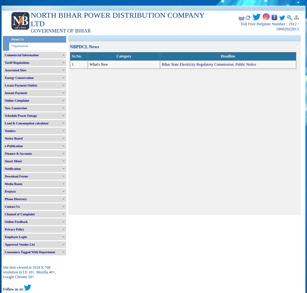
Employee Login (16, 237)
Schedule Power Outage (21, 115)
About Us (17, 39)
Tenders (10, 131)
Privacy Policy (14, 229)
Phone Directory (16, 199)
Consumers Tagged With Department (30, 252)
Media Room (13, 184)
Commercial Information (22, 55)
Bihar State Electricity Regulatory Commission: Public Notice (209, 64)
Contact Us (12, 206)
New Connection (16, 108)
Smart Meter (13, 161)
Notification (13, 168)
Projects (10, 191)
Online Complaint (17, 100)
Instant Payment (16, 93)
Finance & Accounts (18, 153)
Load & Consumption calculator (27, 123)
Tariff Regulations (17, 62)
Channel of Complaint (20, 214)
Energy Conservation (19, 78)
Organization (20, 46)
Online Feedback (16, 222)
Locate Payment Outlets (21, 85)
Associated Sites (15, 70)
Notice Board (13, 138)
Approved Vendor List (20, 244)
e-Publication (14, 146)
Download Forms (16, 176)
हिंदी (241, 19)
